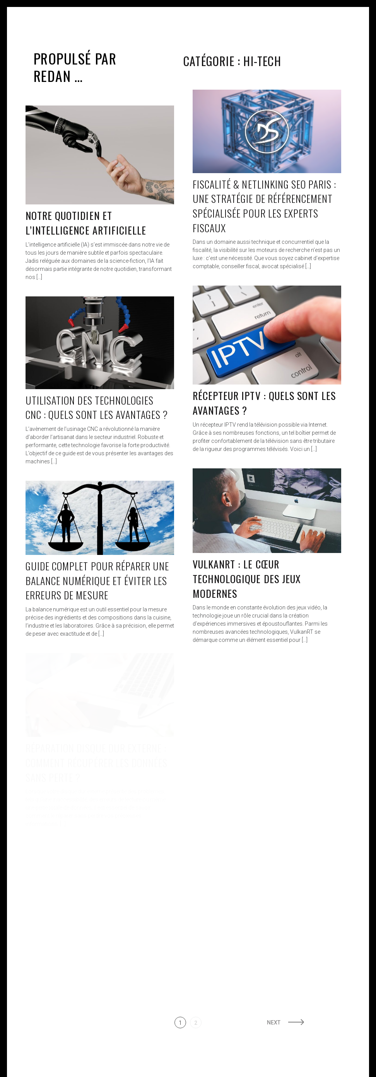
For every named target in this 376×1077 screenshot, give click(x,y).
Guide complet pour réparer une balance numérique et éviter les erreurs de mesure (97, 580)
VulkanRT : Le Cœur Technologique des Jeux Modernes (247, 578)
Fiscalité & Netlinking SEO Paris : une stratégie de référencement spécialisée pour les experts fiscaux (264, 206)
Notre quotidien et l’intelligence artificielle (86, 223)
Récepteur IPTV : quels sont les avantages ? (264, 403)
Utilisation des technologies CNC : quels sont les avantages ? (97, 407)
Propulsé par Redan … (75, 67)
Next (273, 1022)
